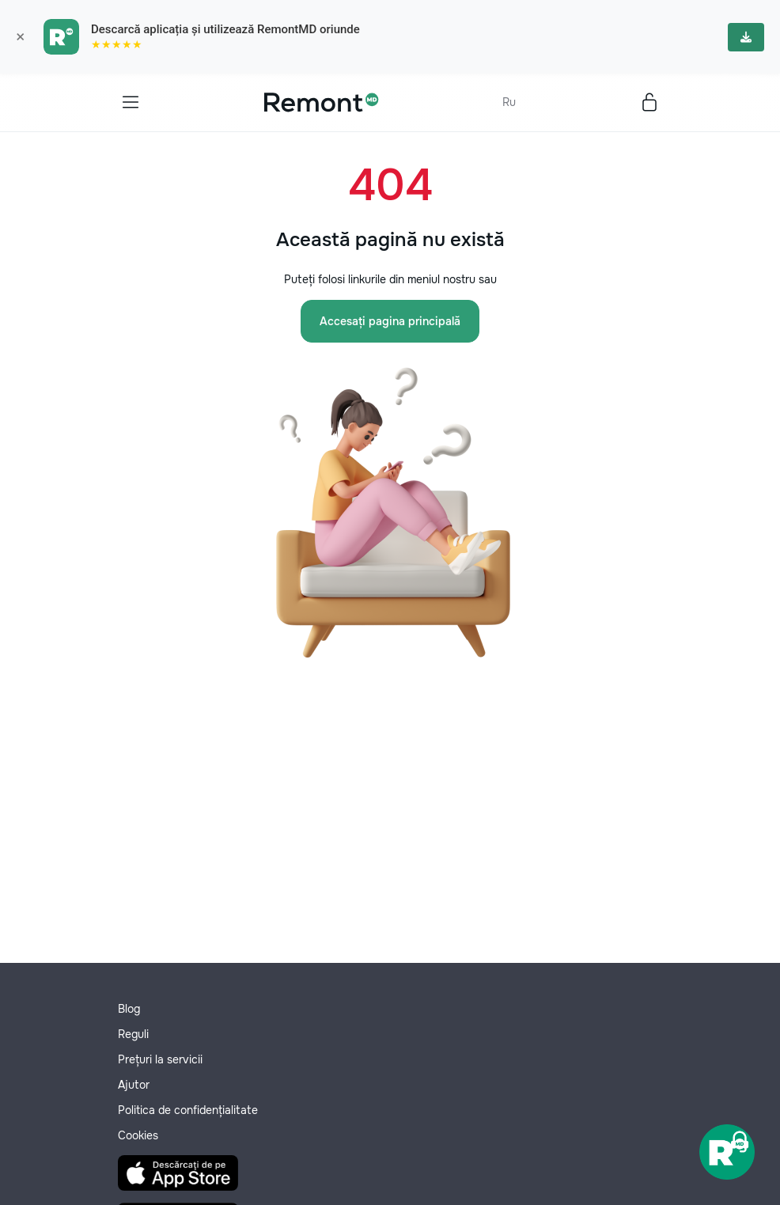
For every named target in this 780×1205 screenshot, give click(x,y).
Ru (509, 102)
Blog (129, 1009)
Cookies (138, 1135)
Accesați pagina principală (390, 321)
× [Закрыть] (20, 37)
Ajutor (134, 1085)
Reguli (133, 1034)
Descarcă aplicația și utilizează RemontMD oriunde (225, 29)
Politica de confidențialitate (188, 1110)
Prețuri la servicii (160, 1059)
